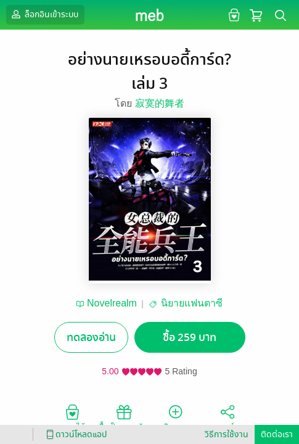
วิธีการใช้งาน (226, 434)
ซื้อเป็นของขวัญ (124, 417)
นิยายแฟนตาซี (192, 303)
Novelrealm (112, 303)
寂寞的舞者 (159, 103)
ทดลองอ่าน (91, 337)
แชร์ (227, 417)
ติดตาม (175, 417)
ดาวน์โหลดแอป (75, 434)
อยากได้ (72, 417)
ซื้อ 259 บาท (189, 337)
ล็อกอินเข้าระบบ (43, 14)
